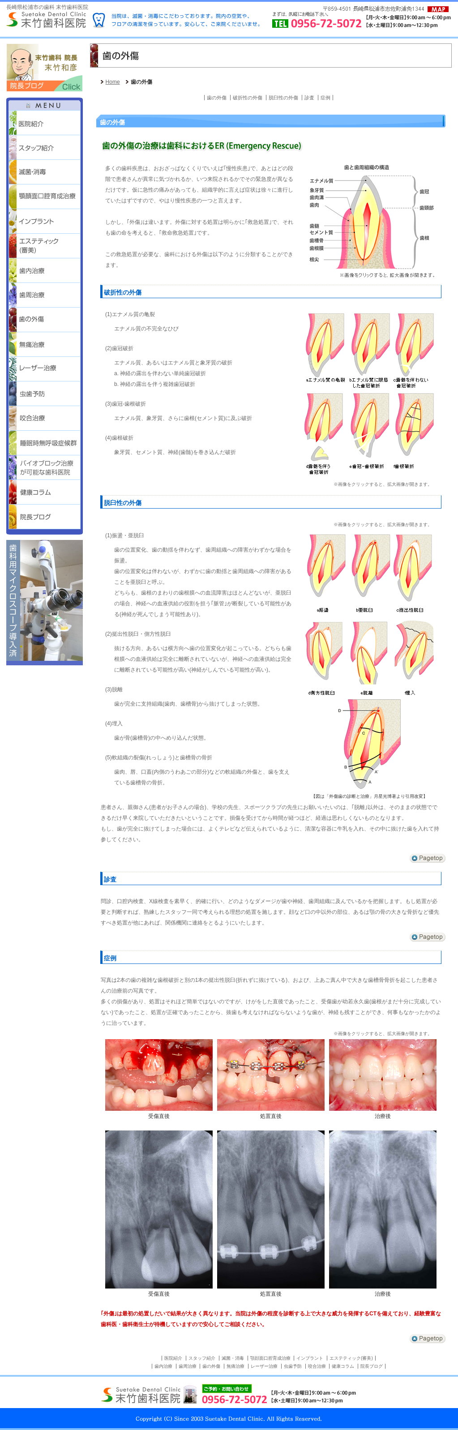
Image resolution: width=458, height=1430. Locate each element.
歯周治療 (44, 295)
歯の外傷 (44, 320)
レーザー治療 (44, 369)
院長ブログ (44, 517)
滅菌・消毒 (44, 172)
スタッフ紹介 (44, 147)
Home (113, 82)
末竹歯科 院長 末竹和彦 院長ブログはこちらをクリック (44, 67)
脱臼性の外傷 (283, 97)
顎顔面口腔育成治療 (44, 196)
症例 (325, 97)
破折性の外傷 (247, 97)
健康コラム (343, 1366)
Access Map (438, 9)
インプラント (44, 221)
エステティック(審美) (44, 246)
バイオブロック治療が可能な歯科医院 (44, 467)
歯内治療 (44, 270)
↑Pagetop (427, 858)
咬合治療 (44, 418)
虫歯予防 (44, 393)
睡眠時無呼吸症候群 (44, 443)
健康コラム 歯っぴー (44, 492)
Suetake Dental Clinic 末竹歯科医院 (46, 20)
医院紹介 (44, 123)
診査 (309, 97)
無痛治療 (44, 344)
